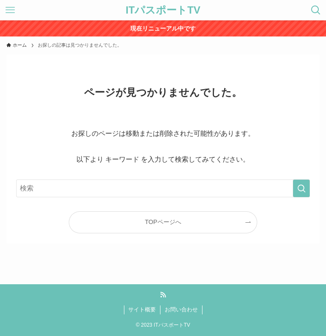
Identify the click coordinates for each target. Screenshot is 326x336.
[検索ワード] (162, 188)
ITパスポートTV (163, 10)
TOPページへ (163, 221)
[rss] (163, 295)
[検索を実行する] (301, 188)
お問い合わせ (181, 309)
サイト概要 (142, 309)
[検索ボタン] (316, 10)
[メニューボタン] (10, 10)
